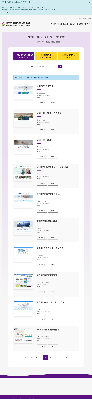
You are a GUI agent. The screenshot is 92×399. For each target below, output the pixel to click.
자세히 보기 (6, 12)
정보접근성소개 (63, 24)
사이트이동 (53, 102)
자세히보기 (43, 102)
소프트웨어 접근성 (69, 56)
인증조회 (80, 24)
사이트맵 (89, 18)
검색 (31, 66)
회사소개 (54, 24)
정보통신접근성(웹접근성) (25, 56)
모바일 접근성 (46, 56)
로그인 (80, 18)
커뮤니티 (87, 24)
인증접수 (72, 24)
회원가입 (84, 18)
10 (55, 357)
